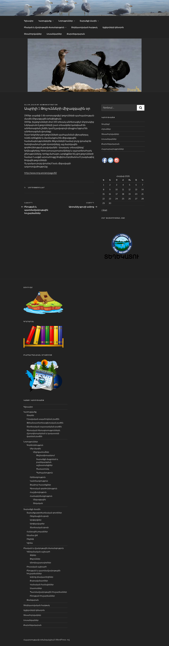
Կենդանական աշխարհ (38, 551)
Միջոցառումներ (41, 452)
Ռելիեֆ (30, 539)
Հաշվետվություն (38, 492)
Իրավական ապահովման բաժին (43, 419)
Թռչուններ (35, 559)
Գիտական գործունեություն (43, 488)
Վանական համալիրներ (42, 584)
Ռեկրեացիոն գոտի (39, 516)
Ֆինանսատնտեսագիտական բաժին (45, 423)
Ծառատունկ (42, 469)
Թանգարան (33, 600)
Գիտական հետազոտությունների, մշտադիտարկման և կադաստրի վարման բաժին (43, 433)
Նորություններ (66, 21)
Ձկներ (33, 555)
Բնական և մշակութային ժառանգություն (45, 27)
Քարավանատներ (39, 580)
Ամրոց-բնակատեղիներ (41, 577)
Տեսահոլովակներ (33, 34)
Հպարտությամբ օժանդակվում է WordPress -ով (46, 640)
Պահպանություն (44, 472)
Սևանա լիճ (32, 535)
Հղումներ (106, 129)
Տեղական (38, 503)
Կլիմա (30, 543)
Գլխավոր (28, 21)
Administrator (49, 105)
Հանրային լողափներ (37, 531)
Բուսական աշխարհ (37, 567)
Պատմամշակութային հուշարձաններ (48, 592)
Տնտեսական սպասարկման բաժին (44, 426)
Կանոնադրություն (39, 481)
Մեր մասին (35, 448)
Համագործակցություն (41, 496)
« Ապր (104, 210)
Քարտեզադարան (76, 34)
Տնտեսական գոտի (39, 527)
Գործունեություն (35, 445)
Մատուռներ (36, 588)
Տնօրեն (30, 415)
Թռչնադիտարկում (45, 455)
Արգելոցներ (35, 520)
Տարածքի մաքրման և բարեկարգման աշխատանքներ (47, 462)
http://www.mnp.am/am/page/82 (40, 173)
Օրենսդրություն (38, 477)
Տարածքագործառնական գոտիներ (44, 513)
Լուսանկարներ (54, 34)
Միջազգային (39, 499)
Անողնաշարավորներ (40, 562)
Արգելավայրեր (37, 523)
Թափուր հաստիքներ (40, 485)
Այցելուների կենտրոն (113, 27)
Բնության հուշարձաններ (42, 596)
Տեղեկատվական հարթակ (84, 27)
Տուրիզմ (105, 124)
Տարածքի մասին (89, 21)
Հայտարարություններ (112, 149)
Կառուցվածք (46, 21)
